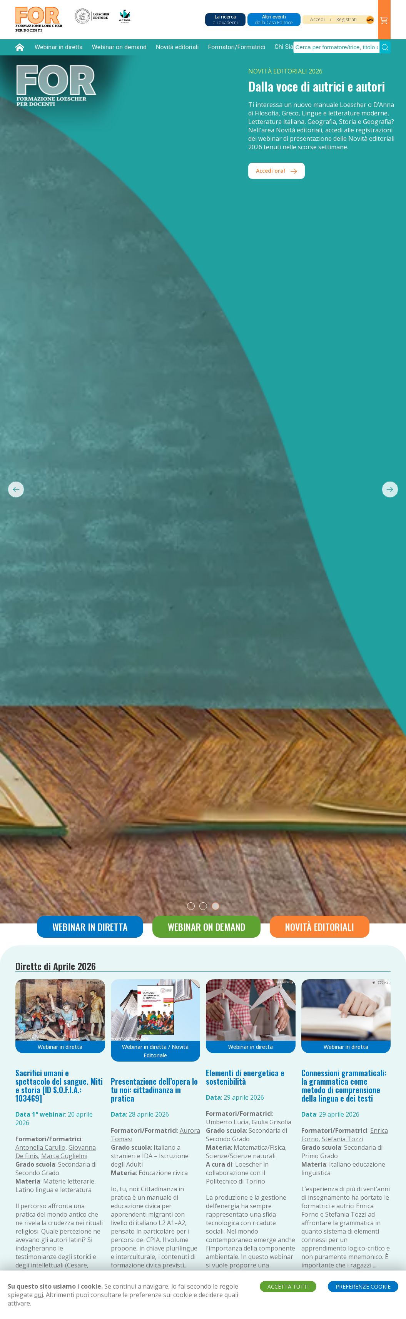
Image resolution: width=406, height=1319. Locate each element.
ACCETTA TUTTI (288, 1286)
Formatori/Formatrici (236, 47)
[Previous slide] (12, 489)
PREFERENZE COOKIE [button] (363, 1286)
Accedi (317, 19)
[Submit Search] (385, 47)
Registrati (346, 19)
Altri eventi (274, 19)
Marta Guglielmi (64, 1156)
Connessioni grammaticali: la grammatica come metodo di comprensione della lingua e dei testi (343, 1085)
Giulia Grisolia (271, 1122)
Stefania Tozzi (342, 1139)
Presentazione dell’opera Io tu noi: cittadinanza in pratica (154, 1089)
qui (38, 1295)
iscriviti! (272, 145)
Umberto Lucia (227, 1122)
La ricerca (225, 19)
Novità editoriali (177, 47)
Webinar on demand (119, 47)
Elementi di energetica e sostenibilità (245, 1077)
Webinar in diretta (59, 47)
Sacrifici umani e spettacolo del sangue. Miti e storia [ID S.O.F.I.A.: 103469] (59, 1085)
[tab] (191, 906)
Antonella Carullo (40, 1147)
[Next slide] (394, 489)
